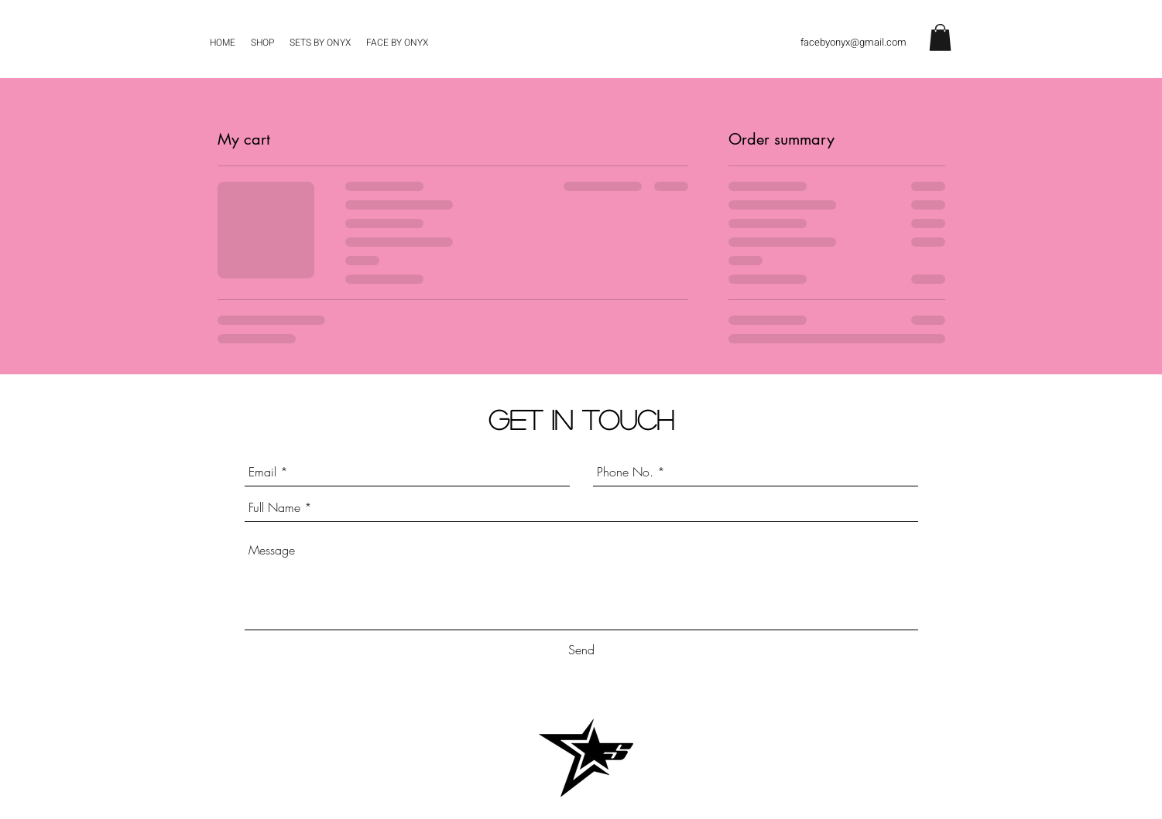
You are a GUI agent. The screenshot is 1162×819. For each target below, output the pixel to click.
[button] (940, 37)
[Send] (581, 650)
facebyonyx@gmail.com (853, 42)
